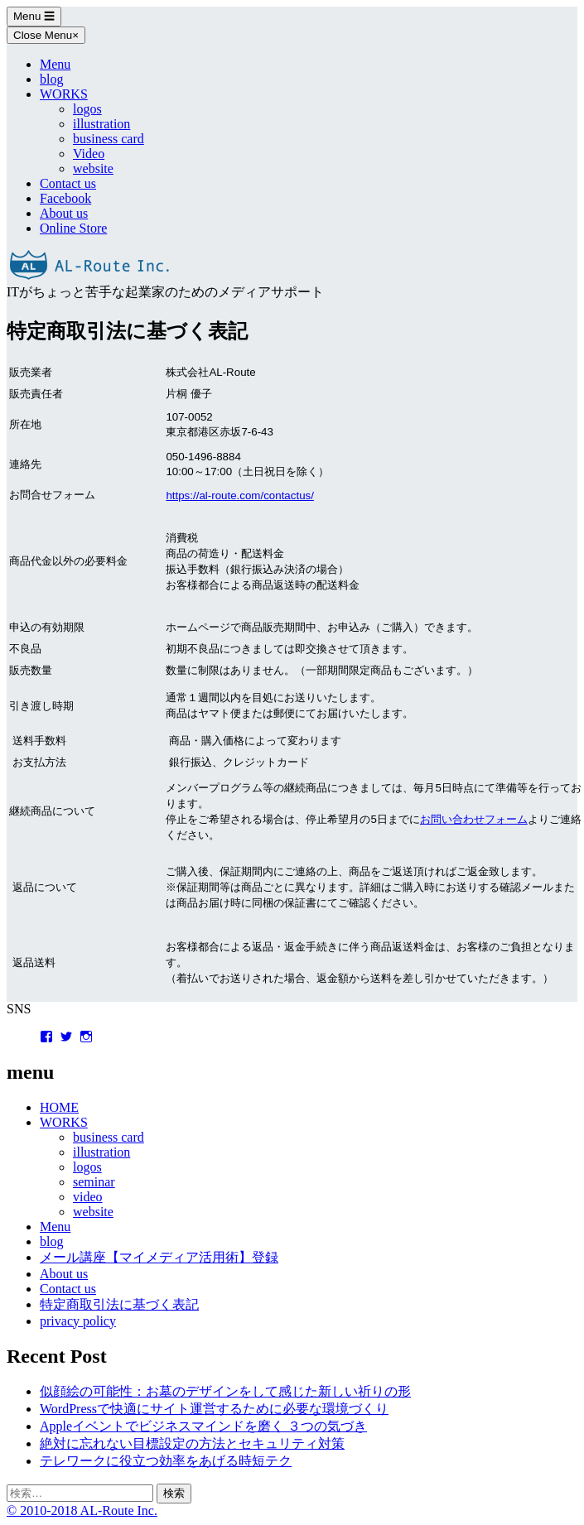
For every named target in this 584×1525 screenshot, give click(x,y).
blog (51, 79)
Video (88, 154)
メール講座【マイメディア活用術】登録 (159, 1257)
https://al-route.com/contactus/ (240, 495)
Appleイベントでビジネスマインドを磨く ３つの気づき (203, 1426)
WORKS (64, 94)
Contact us (68, 183)
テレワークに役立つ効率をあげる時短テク (166, 1461)
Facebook (65, 198)
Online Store (73, 228)
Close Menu (46, 35)
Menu (34, 16)
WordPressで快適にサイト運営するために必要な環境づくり (214, 1409)
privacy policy (78, 1321)
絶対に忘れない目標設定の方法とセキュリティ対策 (192, 1443)
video (88, 1197)
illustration (101, 124)
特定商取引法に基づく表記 (119, 1304)
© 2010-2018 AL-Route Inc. (82, 1510)
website (93, 168)
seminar (94, 1182)
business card (108, 139)
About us (64, 213)
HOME (59, 1107)
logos (87, 109)
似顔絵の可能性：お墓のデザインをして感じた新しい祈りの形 (225, 1391)
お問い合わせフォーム (474, 819)
